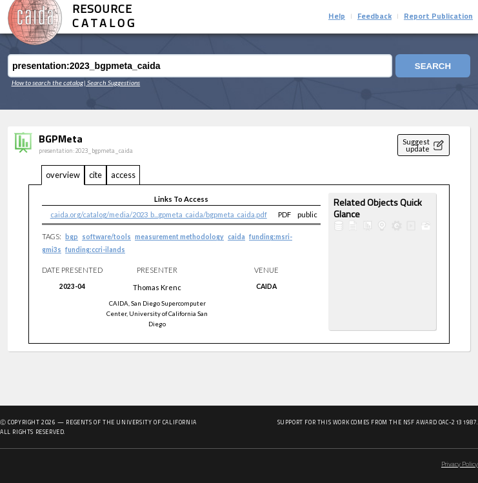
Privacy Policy (459, 464)
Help (336, 17)
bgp (71, 237)
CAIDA (266, 286)
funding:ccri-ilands (95, 249)
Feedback (374, 17)
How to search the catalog (47, 82)
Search (433, 66)
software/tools (106, 237)
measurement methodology (179, 237)
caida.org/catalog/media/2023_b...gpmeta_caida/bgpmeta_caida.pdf (158, 214)
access (123, 175)
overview (63, 175)
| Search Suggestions (112, 82)
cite (95, 175)
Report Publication (438, 17)
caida (236, 237)
